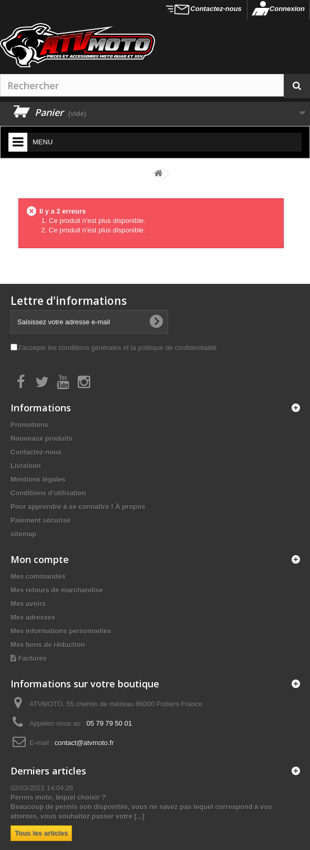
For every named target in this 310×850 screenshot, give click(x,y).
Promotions (29, 425)
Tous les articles (41, 833)
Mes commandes (38, 576)
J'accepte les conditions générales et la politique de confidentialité (116, 348)
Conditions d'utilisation (48, 493)
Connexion (287, 9)
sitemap (23, 534)
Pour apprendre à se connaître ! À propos (78, 507)
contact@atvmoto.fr (84, 743)
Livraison (26, 466)
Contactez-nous (216, 9)
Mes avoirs (28, 604)
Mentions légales (38, 479)
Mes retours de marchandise (57, 590)
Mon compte (40, 559)
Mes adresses (33, 617)
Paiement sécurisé (40, 520)
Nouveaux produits (42, 438)
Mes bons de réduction (48, 645)
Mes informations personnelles (61, 631)
